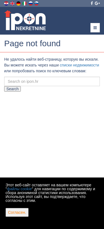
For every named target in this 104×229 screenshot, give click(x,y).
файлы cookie (19, 189)
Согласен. (17, 212)
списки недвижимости (79, 65)
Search (12, 89)
